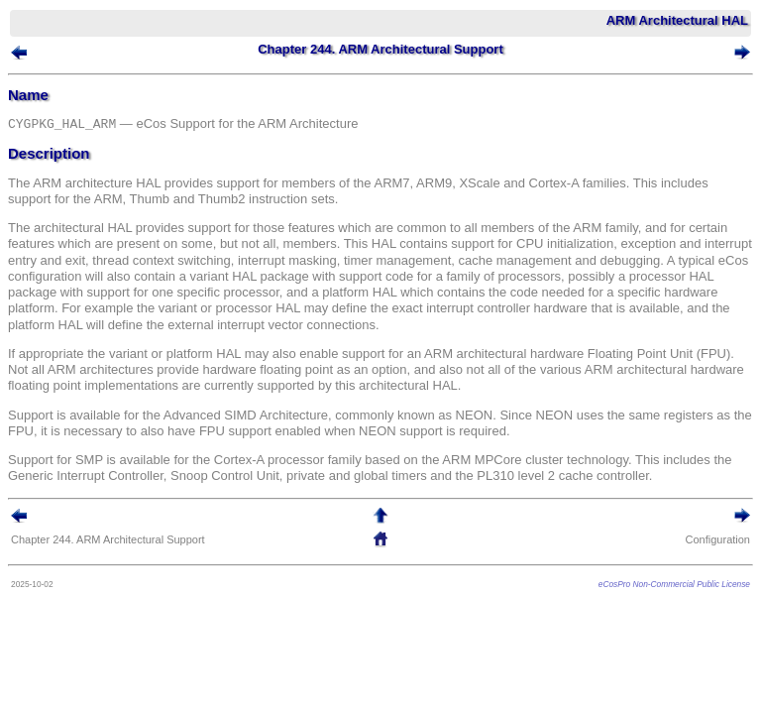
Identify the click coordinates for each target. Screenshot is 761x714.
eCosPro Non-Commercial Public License (674, 584)
